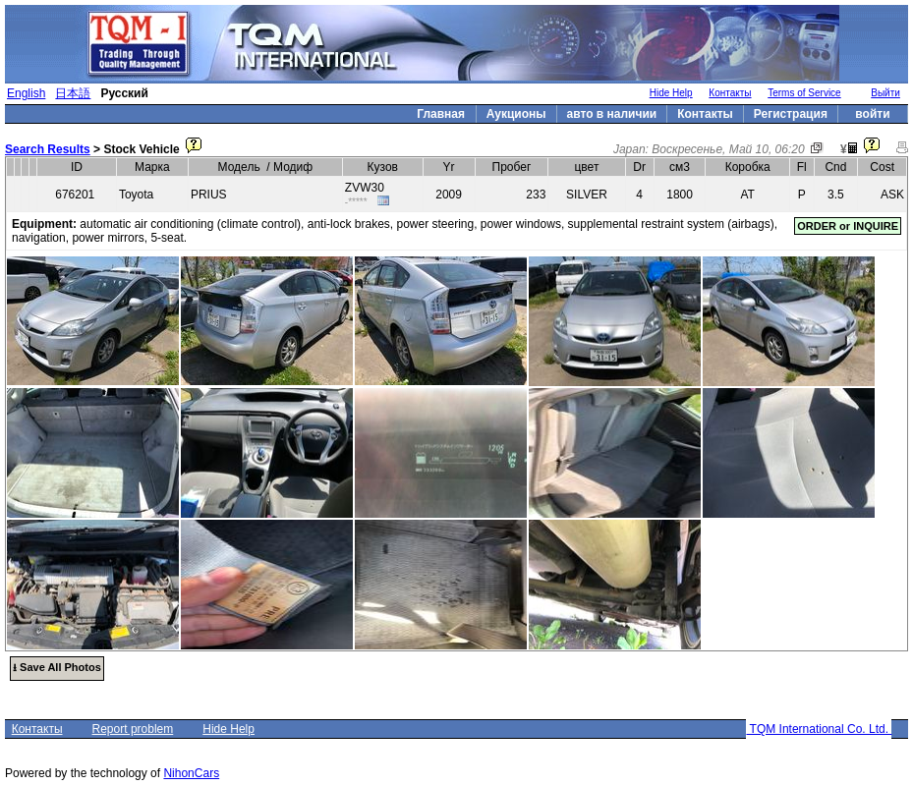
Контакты (730, 92)
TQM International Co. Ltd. (818, 729)
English (26, 93)
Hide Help (671, 92)
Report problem (133, 729)
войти (872, 114)
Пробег (512, 167)
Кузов (383, 167)
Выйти (885, 92)
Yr (449, 167)
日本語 (72, 93)
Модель (239, 167)
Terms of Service (804, 92)
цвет (587, 167)
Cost (882, 167)
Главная (441, 114)
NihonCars (191, 773)
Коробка (747, 167)
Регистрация (790, 114)
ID (77, 167)
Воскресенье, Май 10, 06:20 (728, 149)
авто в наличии (612, 114)
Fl (802, 167)
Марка (152, 167)
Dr (639, 167)
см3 (679, 167)
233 (535, 194)
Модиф (293, 167)
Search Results (47, 149)
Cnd (835, 167)
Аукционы (516, 114)
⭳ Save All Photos (57, 667)
